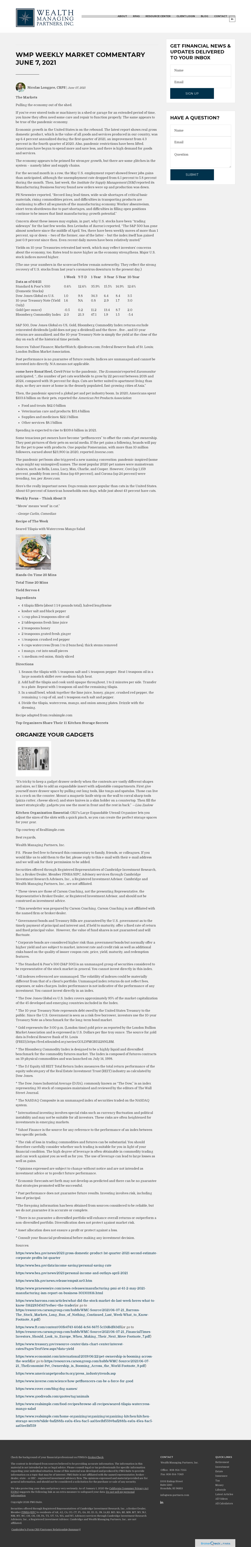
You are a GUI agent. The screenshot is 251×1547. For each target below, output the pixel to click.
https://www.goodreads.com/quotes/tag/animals (52, 1396)
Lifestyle (220, 1489)
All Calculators (224, 1503)
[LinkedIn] (161, 1502)
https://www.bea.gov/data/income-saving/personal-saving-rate (63, 1265)
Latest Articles (224, 1494)
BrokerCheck (96, 1457)
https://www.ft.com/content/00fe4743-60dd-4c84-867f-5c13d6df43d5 (68, 1327)
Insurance (221, 1476)
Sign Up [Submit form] (192, 93)
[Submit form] (192, 174)
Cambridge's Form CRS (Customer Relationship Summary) (46, 1529)
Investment (222, 1467)
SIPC (33, 1512)
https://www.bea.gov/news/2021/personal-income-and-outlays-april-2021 (72, 1273)
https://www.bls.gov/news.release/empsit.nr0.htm (54, 1281)
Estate (219, 1471)
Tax (217, 1480)
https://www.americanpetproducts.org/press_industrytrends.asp (66, 1373)
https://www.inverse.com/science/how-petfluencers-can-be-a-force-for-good (74, 1381)
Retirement (222, 1462)
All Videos (221, 1498)
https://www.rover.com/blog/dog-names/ (46, 1389)
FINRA (25, 1512)
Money (219, 1485)
